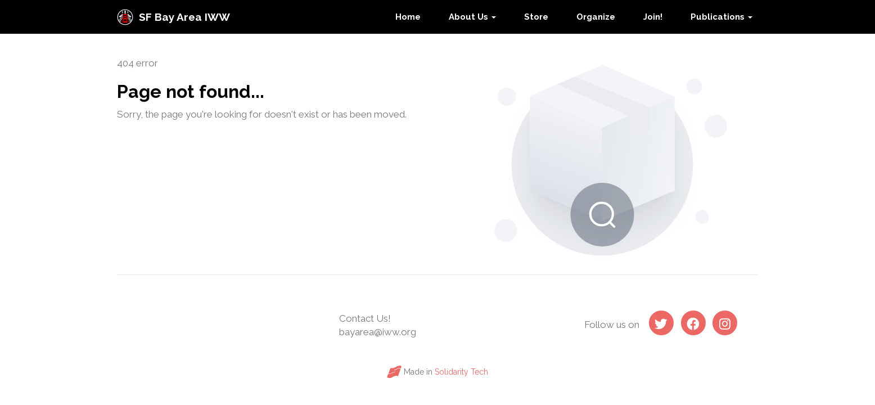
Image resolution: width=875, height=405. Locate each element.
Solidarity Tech (461, 371)
